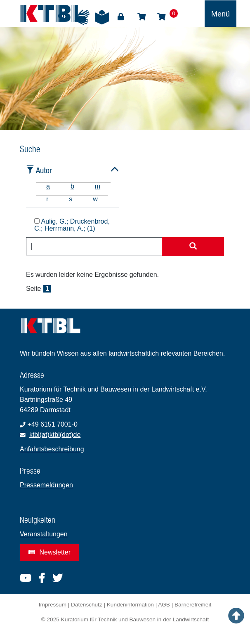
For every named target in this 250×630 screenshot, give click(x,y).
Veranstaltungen (44, 534)
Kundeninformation (130, 605)
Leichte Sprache (102, 17)
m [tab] (97, 186)
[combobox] (94, 246)
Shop (141, 17)
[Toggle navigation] (220, 13)
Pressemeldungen (46, 484)
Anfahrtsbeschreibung (52, 449)
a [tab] (48, 186)
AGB (164, 605)
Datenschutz (86, 605)
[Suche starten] (193, 246)
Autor (44, 170)
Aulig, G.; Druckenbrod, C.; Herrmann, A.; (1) (72, 225)
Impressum (52, 605)
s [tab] (70, 199)
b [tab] (72, 186)
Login (120, 17)
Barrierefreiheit (193, 605)
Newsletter (49, 552)
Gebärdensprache (82, 17)
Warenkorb (161, 17)
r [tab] (47, 199)
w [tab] (95, 199)
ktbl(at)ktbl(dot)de (55, 434)
